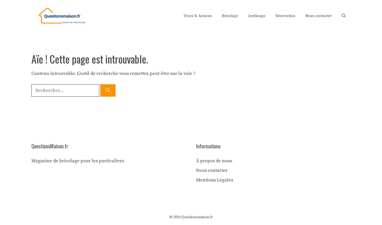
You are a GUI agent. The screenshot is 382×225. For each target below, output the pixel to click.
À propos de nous (214, 161)
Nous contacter (318, 15)
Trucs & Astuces (198, 15)
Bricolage (230, 15)
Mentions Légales (214, 180)
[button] (344, 16)
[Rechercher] (108, 90)
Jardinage (256, 15)
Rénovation (285, 15)
